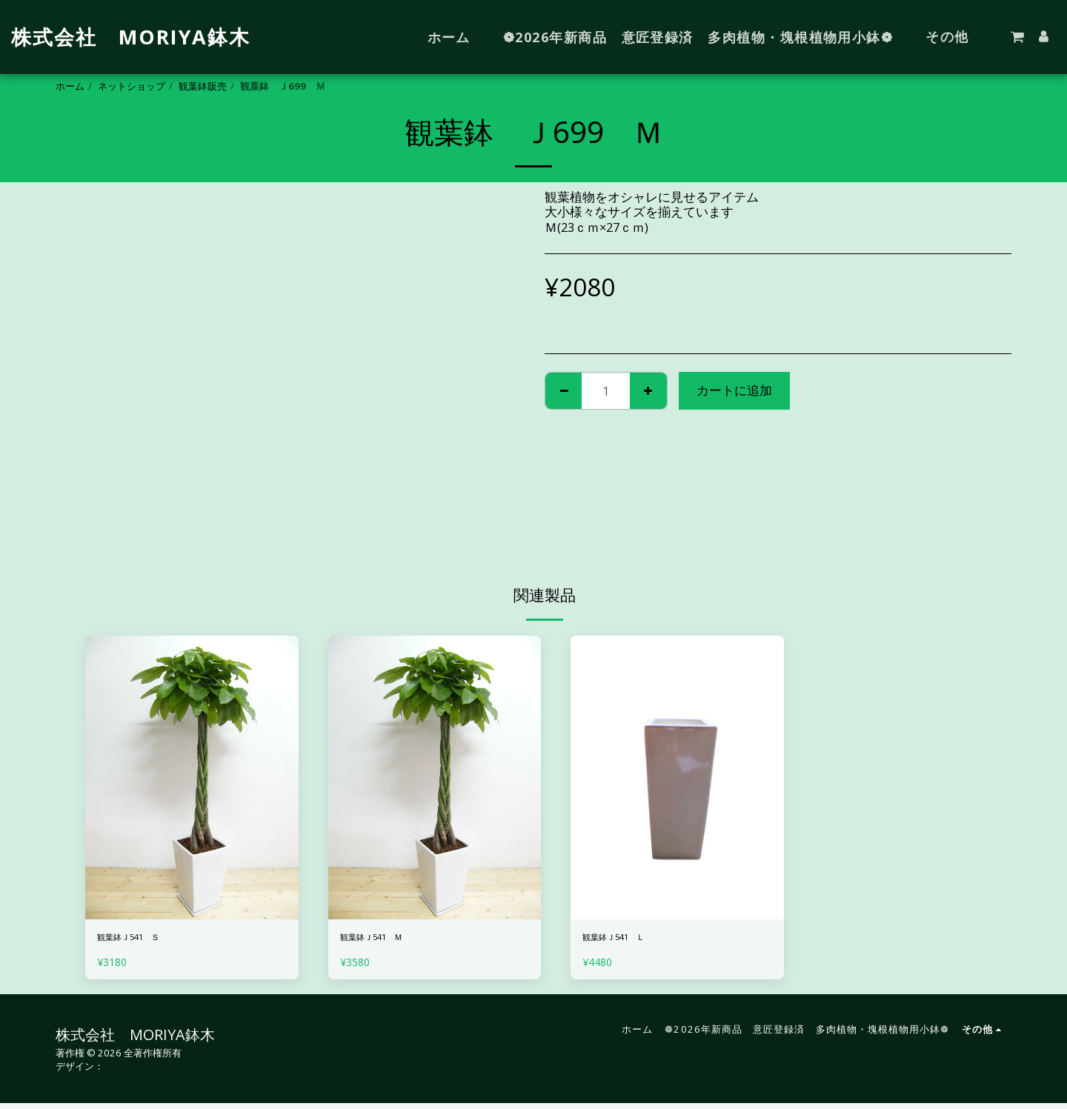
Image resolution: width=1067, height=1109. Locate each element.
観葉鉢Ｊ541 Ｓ (145, 939)
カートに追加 (734, 390)
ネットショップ (131, 86)
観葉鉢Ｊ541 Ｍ (388, 939)
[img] (192, 777)
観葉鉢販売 (203, 86)
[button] (1017, 37)
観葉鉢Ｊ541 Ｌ (630, 939)
